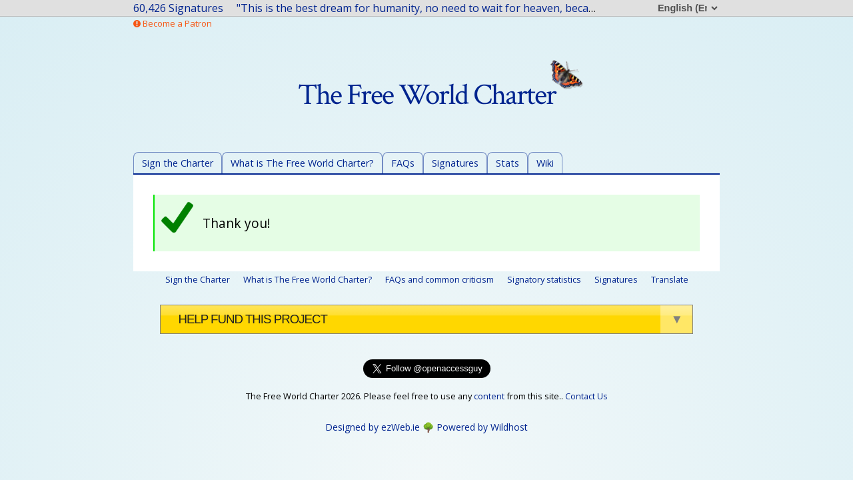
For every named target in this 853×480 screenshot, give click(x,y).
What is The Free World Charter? (302, 163)
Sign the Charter (177, 163)
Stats (507, 163)
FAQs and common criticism (439, 279)
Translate (669, 279)
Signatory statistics (544, 279)
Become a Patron (172, 23)
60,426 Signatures (178, 8)
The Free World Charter (440, 95)
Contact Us (586, 396)
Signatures (455, 163)
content (489, 396)
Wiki (545, 163)
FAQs (403, 163)
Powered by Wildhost (482, 427)
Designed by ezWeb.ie (372, 427)
